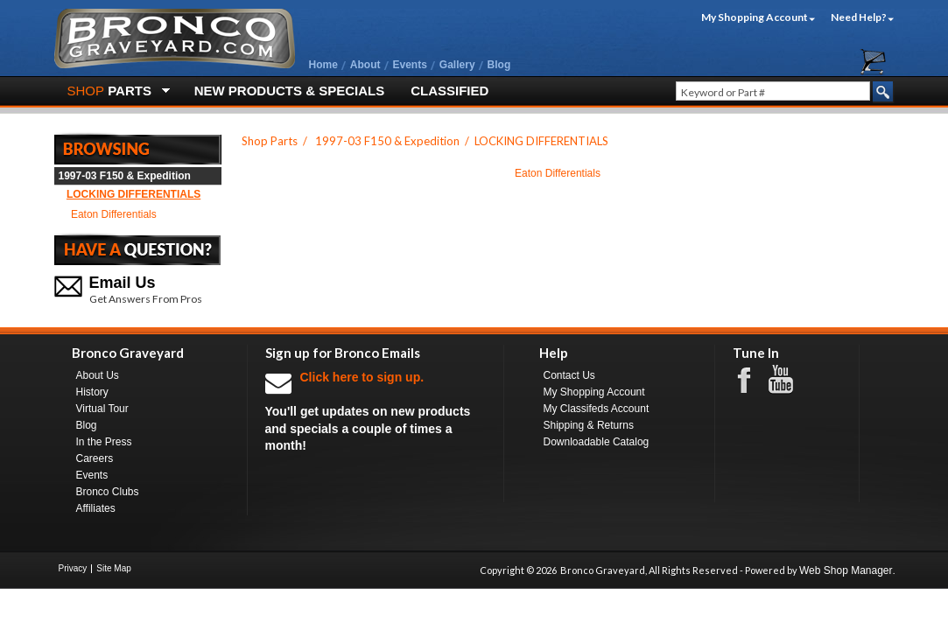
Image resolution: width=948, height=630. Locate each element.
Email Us (122, 282)
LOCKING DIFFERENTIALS (133, 194)
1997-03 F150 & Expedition (125, 176)
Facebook (753, 379)
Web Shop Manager (846, 570)
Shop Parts (270, 141)
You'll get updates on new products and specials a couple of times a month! (375, 410)
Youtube (790, 380)
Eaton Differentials (114, 214)
